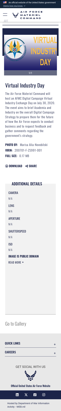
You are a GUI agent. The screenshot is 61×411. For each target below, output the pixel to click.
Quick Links (12, 343)
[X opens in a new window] (26, 394)
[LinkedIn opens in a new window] (17, 394)
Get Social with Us (30, 367)
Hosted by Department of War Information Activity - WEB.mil (28, 405)
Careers (10, 352)
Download (13, 166)
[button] (14, 6)
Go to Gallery (15, 323)
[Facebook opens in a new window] (35, 394)
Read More (15, 262)
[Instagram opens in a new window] (43, 394)
